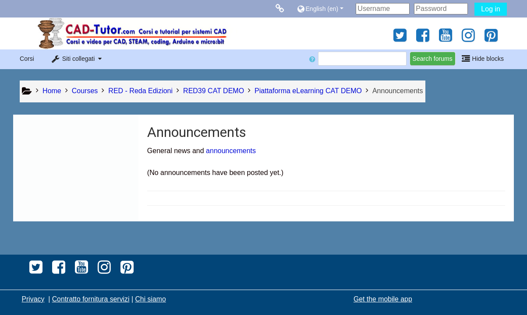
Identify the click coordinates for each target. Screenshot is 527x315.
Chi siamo (150, 299)
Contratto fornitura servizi (91, 299)
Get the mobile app (383, 299)
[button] (324, 8)
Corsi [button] (27, 58)
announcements (231, 150)
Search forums (433, 58)
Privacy (32, 299)
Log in (490, 9)
